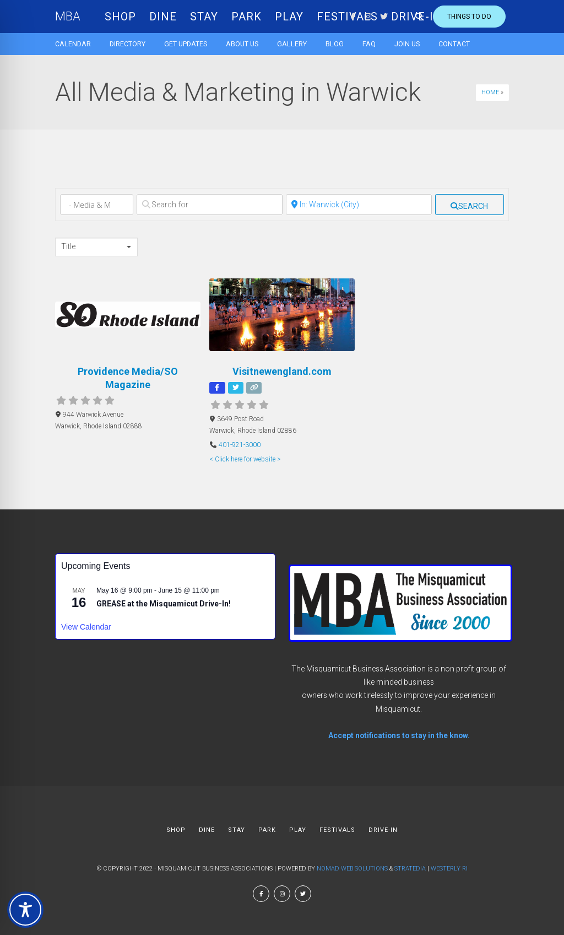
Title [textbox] (68, 246)
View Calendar (86, 626)
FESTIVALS (337, 830)
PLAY (289, 16)
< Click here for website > (245, 459)
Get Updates (185, 44)
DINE (163, 16)
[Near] (359, 204)
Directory (127, 44)
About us (242, 44)
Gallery (292, 44)
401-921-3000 (240, 445)
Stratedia (410, 868)
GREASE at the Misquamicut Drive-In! (163, 603)
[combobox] (96, 247)
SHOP (120, 16)
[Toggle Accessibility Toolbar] (25, 910)
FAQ (369, 44)
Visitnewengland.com (282, 371)
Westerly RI (449, 868)
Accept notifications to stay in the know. (399, 735)
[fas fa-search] (469, 204)
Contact (454, 44)
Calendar (73, 44)
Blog (335, 44)
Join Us (407, 44)
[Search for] (210, 204)
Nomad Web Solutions (352, 868)
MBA (67, 16)
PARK (246, 16)
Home (490, 92)
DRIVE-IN (383, 830)
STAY (204, 16)
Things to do (469, 16)
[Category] (96, 204)
